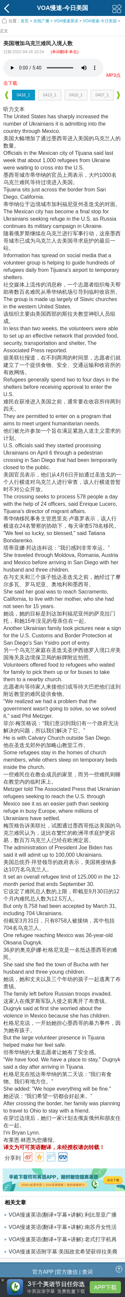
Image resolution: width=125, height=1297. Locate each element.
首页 (25, 21)
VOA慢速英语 (66, 21)
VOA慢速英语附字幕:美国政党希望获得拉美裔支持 (63, 1253)
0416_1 (23, 95)
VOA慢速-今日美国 (99, 21)
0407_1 (102, 95)
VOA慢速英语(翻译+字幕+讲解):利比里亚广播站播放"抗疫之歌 (63, 1216)
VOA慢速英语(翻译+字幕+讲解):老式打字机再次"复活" (63, 1241)
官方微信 (67, 1272)
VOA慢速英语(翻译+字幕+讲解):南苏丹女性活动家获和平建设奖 (63, 1228)
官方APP (43, 1272)
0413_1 (49, 95)
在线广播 (41, 21)
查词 (87, 1272)
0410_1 (76, 95)
